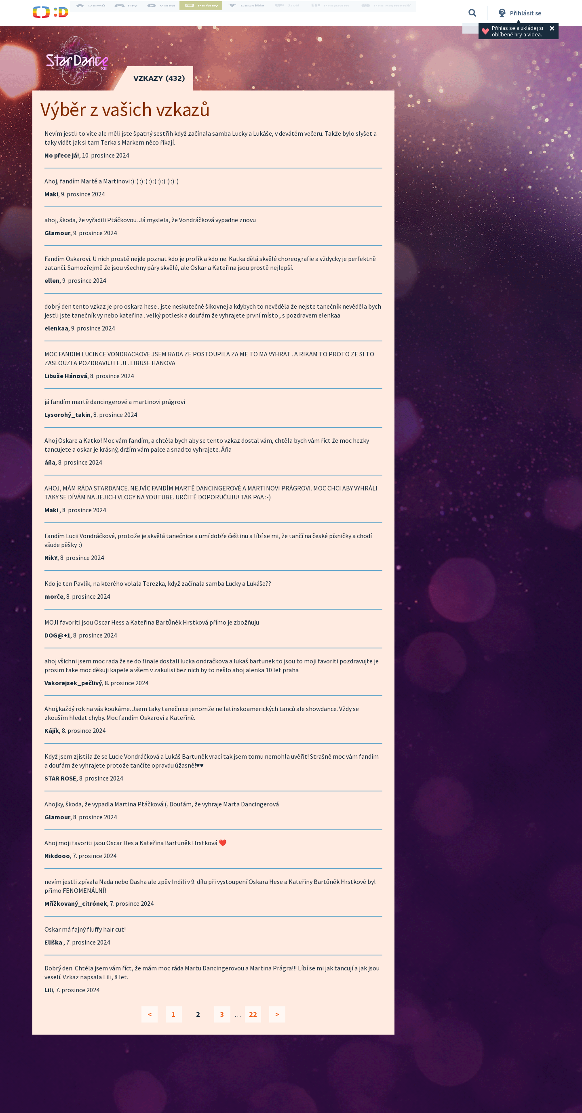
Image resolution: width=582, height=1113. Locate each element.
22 (253, 1014)
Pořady (208, 13)
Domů (97, 13)
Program (334, 13)
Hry (133, 13)
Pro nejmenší (387, 13)
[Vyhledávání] (472, 13)
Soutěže (253, 13)
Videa (168, 13)
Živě (293, 13)
